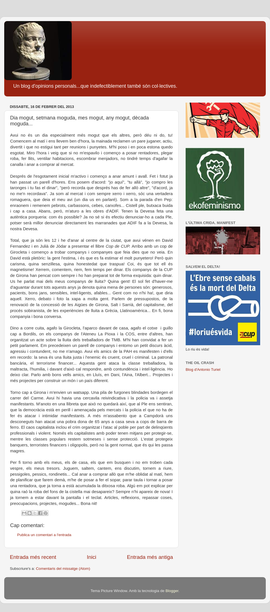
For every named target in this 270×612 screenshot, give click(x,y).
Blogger (171, 591)
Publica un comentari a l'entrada (44, 535)
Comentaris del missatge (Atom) (63, 568)
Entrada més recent (33, 557)
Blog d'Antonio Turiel (203, 369)
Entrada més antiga (150, 557)
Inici (91, 557)
